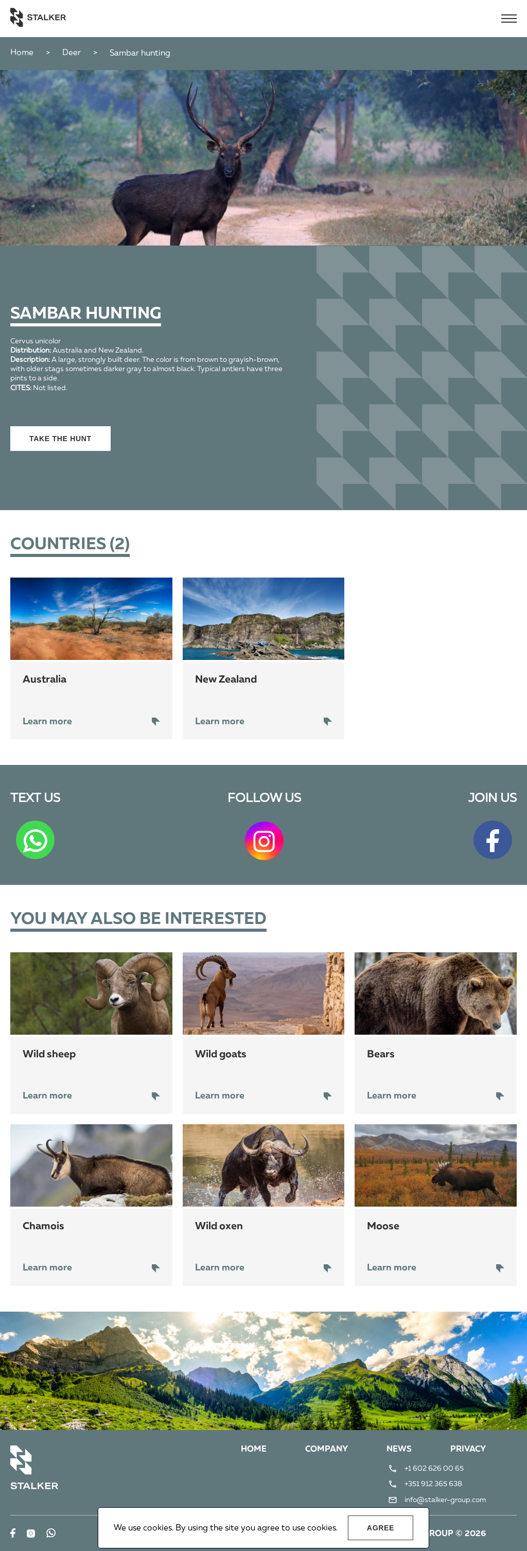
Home (21, 53)
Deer (71, 53)
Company (326, 1449)
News (399, 1449)
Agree (380, 1528)
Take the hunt (60, 438)
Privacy (468, 1449)
